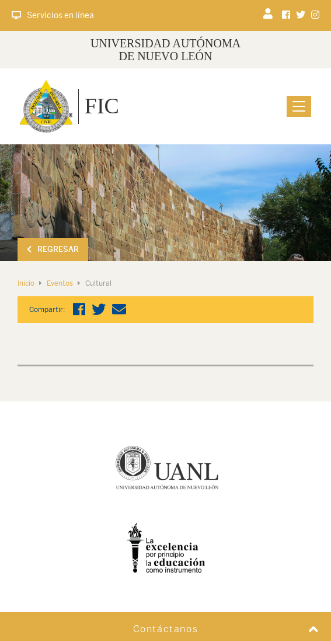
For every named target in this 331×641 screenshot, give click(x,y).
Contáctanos (165, 629)
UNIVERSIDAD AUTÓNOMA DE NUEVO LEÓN (165, 50)
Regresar (53, 249)
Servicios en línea (53, 15)
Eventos (60, 283)
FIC (102, 105)
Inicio (26, 283)
